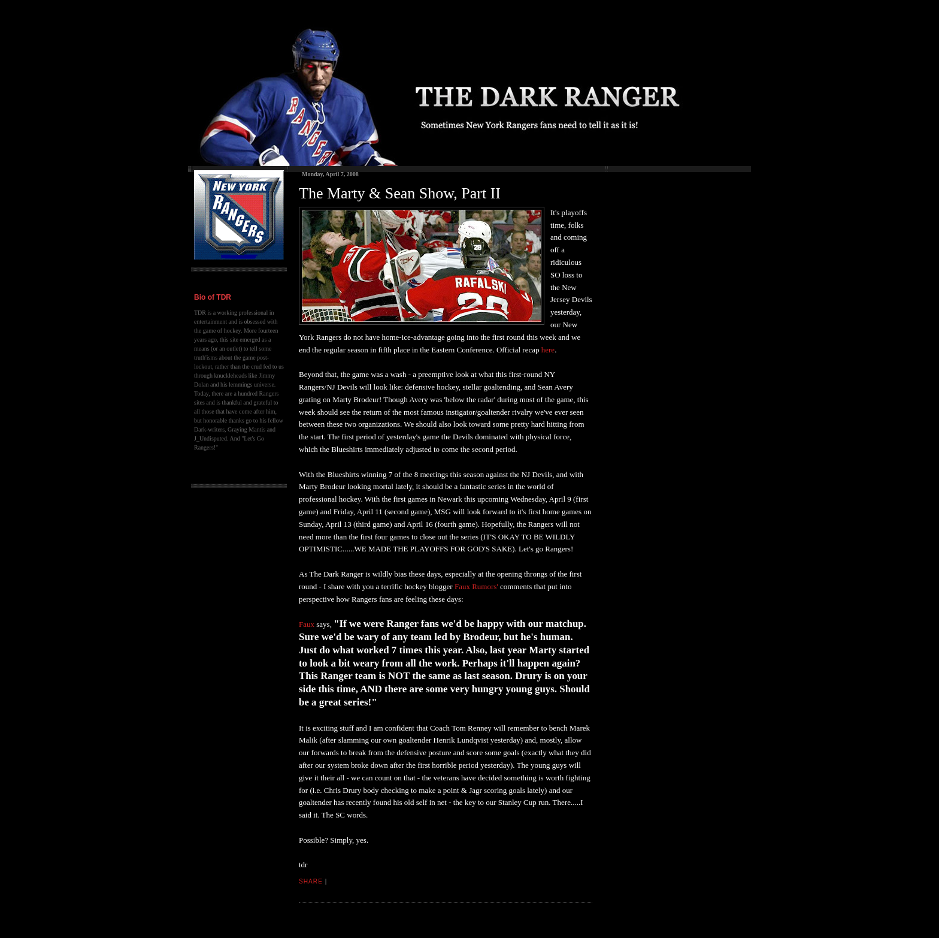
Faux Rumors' (476, 586)
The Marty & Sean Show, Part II (400, 193)
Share (311, 881)
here (548, 349)
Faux (306, 624)
